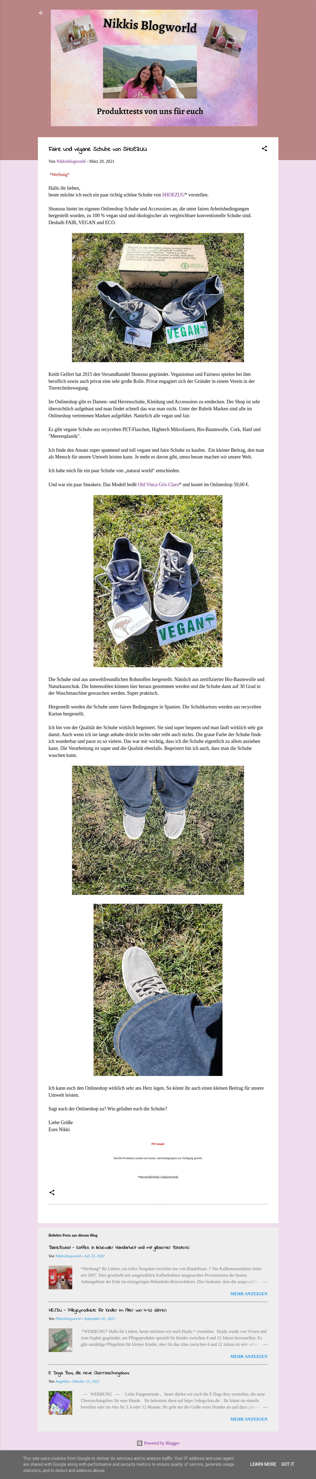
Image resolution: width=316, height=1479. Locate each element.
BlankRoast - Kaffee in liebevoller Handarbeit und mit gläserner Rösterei (119, 1247)
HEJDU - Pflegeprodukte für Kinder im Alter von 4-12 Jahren (107, 1310)
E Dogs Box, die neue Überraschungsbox (89, 1373)
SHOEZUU (173, 194)
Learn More (263, 1464)
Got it (287, 1464)
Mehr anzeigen (248, 1293)
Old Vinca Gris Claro (158, 484)
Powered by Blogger (158, 1443)
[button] (264, 149)
